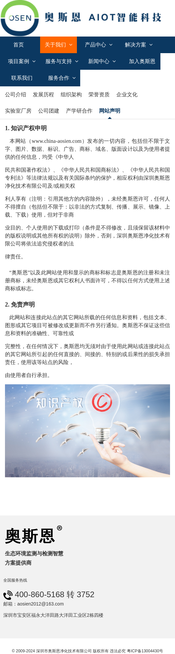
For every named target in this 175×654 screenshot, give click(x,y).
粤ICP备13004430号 (145, 651)
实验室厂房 (18, 111)
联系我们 (21, 78)
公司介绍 (15, 94)
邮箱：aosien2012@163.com (33, 604)
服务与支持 (61, 61)
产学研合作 (79, 111)
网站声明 (109, 111)
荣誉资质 (99, 94)
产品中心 (98, 44)
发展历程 (43, 94)
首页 (18, 44)
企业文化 (127, 94)
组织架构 (71, 94)
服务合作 (62, 78)
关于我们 (58, 44)
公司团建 (48, 111)
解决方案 (138, 44)
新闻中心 (102, 61)
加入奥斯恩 (142, 61)
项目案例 (21, 61)
